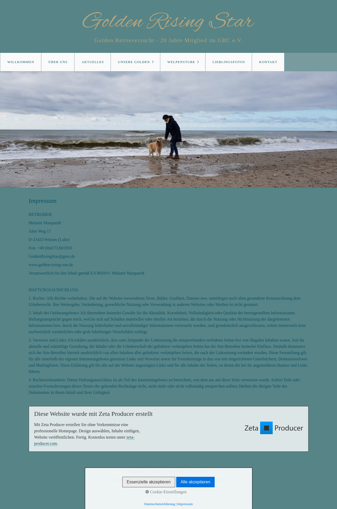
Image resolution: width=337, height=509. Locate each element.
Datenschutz (197, 471)
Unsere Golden (134, 62)
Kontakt (268, 62)
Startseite (137, 471)
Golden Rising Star (168, 22)
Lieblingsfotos (229, 62)
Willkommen (20, 62)
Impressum (174, 471)
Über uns (57, 62)
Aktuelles (93, 62)
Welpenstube (181, 62)
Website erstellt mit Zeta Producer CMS (192, 480)
